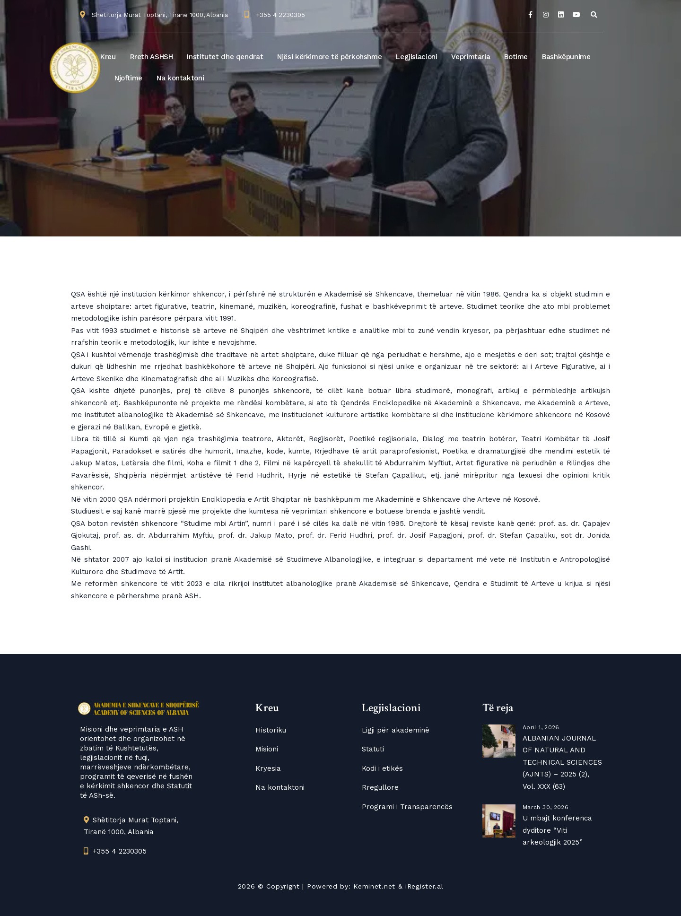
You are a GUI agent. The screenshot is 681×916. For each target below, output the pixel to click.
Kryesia (268, 768)
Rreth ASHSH (151, 56)
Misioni (266, 749)
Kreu (108, 56)
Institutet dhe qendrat (225, 56)
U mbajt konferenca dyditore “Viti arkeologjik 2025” (557, 830)
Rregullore (380, 787)
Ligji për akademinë (395, 730)
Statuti (373, 749)
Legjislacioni (416, 56)
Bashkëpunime (566, 56)
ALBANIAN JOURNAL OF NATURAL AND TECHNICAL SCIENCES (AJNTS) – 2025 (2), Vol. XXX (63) (562, 762)
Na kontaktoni (180, 78)
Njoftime (128, 78)
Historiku (270, 730)
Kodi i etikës (382, 768)
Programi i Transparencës (407, 807)
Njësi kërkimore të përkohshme (329, 56)
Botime (516, 56)
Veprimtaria (470, 56)
